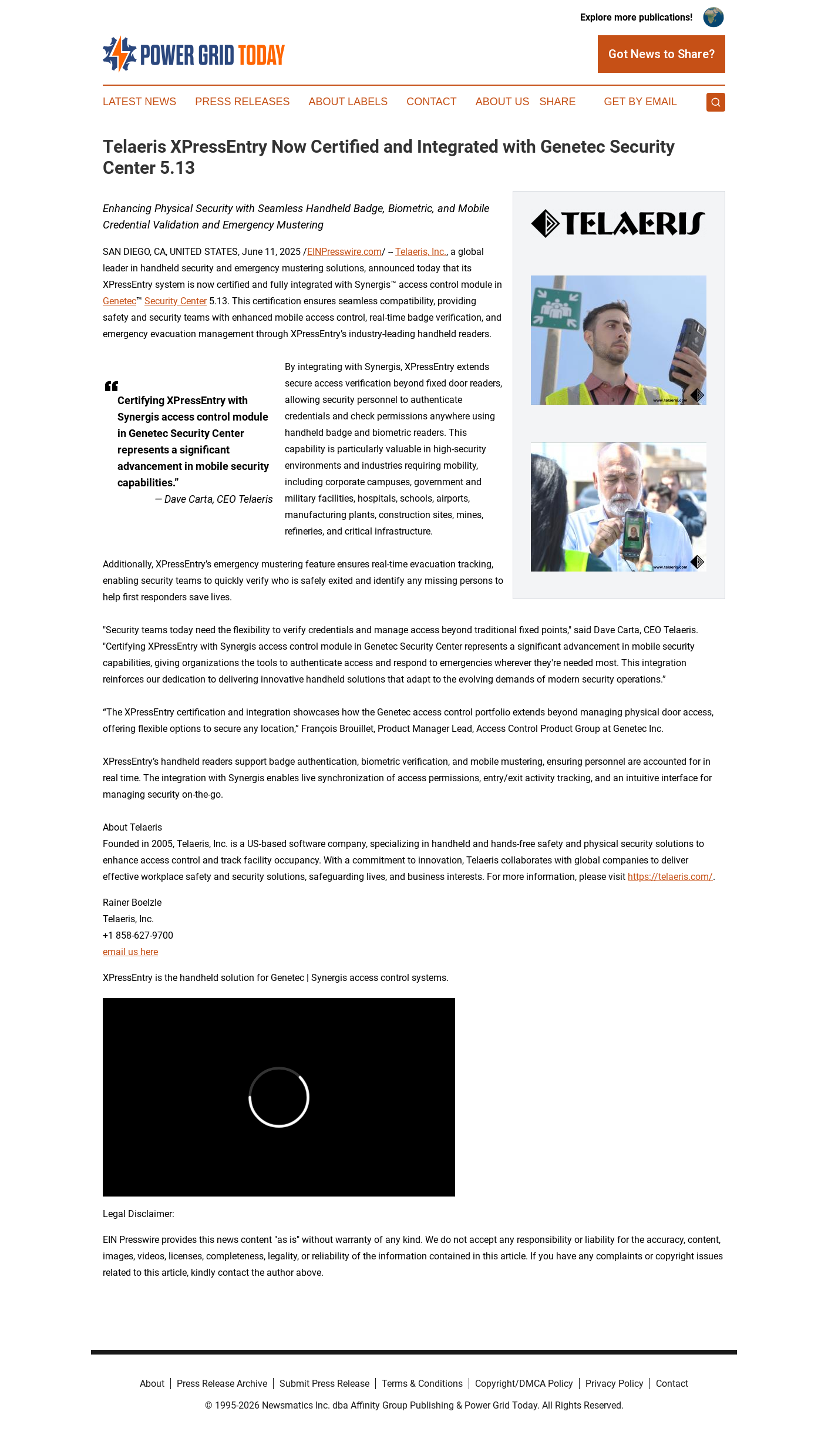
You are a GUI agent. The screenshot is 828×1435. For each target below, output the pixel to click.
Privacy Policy (614, 1383)
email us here (130, 951)
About (152, 1383)
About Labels (348, 101)
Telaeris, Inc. (420, 251)
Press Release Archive (222, 1383)
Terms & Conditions (422, 1383)
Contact (431, 101)
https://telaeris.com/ (670, 876)
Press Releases (242, 101)
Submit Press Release (324, 1383)
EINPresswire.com (344, 251)
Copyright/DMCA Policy (524, 1383)
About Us (503, 101)
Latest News (139, 101)
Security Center (175, 301)
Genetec (119, 301)
